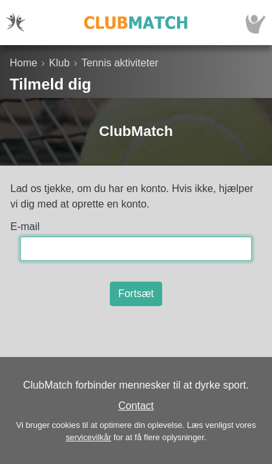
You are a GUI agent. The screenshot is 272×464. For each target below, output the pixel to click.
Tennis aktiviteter (119, 62)
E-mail (24, 226)
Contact (136, 405)
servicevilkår (88, 437)
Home (23, 62)
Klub (59, 62)
